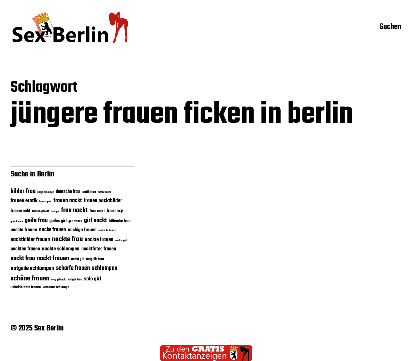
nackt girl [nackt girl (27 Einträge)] (77, 259)
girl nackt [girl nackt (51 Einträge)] (95, 221)
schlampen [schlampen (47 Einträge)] (104, 268)
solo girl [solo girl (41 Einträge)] (92, 279)
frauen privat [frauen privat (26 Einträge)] (40, 211)
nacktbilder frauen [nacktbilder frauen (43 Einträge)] (30, 239)
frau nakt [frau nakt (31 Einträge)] (97, 211)
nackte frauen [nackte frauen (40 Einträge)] (99, 240)
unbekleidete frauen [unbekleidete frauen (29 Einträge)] (26, 287)
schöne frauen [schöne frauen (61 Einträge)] (30, 278)
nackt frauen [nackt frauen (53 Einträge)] (53, 258)
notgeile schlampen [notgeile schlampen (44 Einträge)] (32, 268)
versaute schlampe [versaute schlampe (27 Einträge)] (56, 287)
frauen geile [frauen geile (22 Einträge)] (45, 201)
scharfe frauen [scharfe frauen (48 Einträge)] (73, 268)
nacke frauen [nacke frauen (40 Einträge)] (52, 230)
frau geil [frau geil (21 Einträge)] (55, 212)
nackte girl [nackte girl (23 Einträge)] (121, 240)
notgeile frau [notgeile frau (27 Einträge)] (95, 259)
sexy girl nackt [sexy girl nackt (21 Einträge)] (58, 280)
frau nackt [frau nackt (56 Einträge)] (74, 210)
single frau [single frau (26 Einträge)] (75, 279)
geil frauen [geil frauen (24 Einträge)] (75, 221)
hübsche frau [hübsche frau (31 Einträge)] (120, 221)
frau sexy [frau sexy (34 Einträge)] (115, 211)
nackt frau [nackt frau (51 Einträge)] (23, 259)
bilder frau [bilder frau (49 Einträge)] (23, 191)
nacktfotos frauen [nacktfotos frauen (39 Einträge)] (98, 249)
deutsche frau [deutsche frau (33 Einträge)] (68, 191)
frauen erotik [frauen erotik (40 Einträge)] (24, 201)
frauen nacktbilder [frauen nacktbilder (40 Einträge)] (103, 201)
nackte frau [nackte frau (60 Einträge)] (67, 239)
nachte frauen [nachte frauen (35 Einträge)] (24, 230)
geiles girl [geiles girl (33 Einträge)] (58, 221)
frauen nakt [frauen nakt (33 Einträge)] (20, 211)
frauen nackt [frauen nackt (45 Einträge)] (67, 200)
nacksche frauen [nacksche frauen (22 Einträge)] (107, 230)
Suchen (390, 27)
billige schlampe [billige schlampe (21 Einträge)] (45, 192)
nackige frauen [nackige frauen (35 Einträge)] (82, 230)
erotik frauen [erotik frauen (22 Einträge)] (104, 192)
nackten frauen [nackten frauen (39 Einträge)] (25, 249)
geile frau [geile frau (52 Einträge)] (36, 221)
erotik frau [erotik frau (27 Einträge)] (89, 192)
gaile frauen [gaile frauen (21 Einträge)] (17, 222)
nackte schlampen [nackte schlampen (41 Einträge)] (61, 249)
